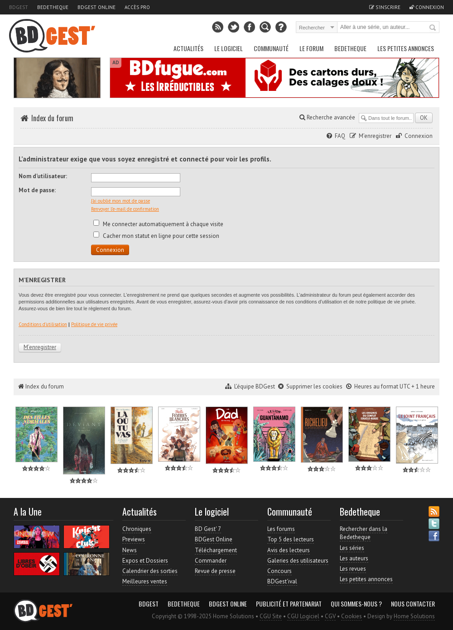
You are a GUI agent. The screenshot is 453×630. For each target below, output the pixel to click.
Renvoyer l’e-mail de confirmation (125, 209)
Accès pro (137, 7)
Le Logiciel (228, 48)
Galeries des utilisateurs (297, 560)
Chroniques (136, 529)
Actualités (188, 48)
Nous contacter (413, 603)
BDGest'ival (282, 581)
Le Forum (311, 48)
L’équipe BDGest (254, 386)
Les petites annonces (405, 48)
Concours (279, 571)
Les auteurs (354, 558)
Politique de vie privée (94, 324)
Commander (210, 560)
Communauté (271, 48)
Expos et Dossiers (145, 560)
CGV (330, 616)
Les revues (353, 569)
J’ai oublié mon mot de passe (120, 201)
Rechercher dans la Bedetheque (363, 533)
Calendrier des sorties (150, 571)
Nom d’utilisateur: (43, 176)
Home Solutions (414, 616)
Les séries (352, 548)
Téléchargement (216, 550)
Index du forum (52, 118)
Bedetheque (52, 7)
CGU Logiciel (303, 616)
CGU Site (271, 616)
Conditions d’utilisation (43, 324)
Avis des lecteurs (288, 550)
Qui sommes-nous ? (356, 603)
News (129, 550)
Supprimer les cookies (314, 386)
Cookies (351, 616)
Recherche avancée (327, 117)
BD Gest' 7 (208, 529)
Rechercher (433, 28)
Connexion (427, 7)
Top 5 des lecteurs (290, 539)
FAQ (340, 136)
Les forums (281, 529)
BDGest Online (96, 7)
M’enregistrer (375, 136)
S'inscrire (384, 7)
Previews (133, 539)
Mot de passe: (37, 190)
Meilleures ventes (144, 581)
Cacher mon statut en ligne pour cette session (156, 236)
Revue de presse (215, 571)
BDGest (18, 7)
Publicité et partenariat (289, 603)
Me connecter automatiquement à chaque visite (158, 224)
